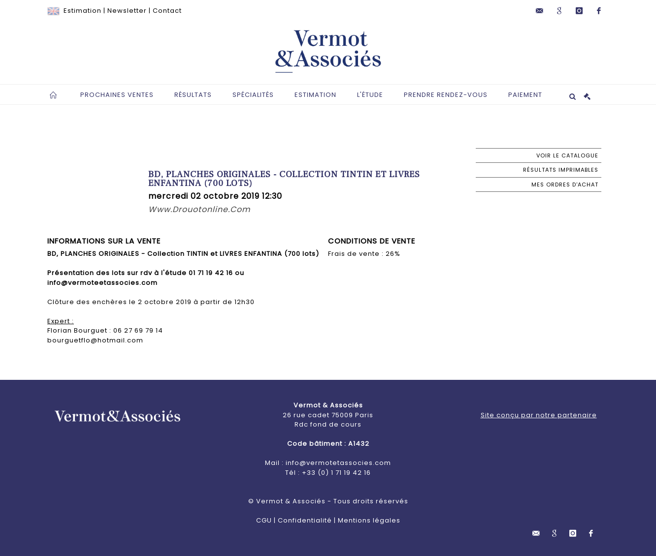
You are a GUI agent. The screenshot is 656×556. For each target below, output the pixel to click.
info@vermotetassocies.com (338, 462)
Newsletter (127, 10)
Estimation (82, 10)
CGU (264, 520)
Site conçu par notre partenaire (539, 415)
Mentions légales (369, 520)
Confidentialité (305, 520)
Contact (167, 10)
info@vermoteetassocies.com (102, 282)
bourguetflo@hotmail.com (95, 340)
